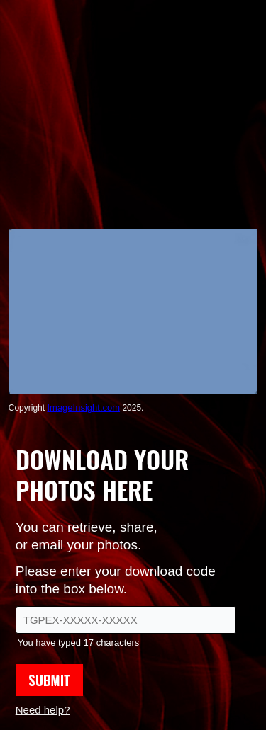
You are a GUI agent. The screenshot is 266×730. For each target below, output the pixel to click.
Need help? (43, 710)
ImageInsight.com (83, 407)
